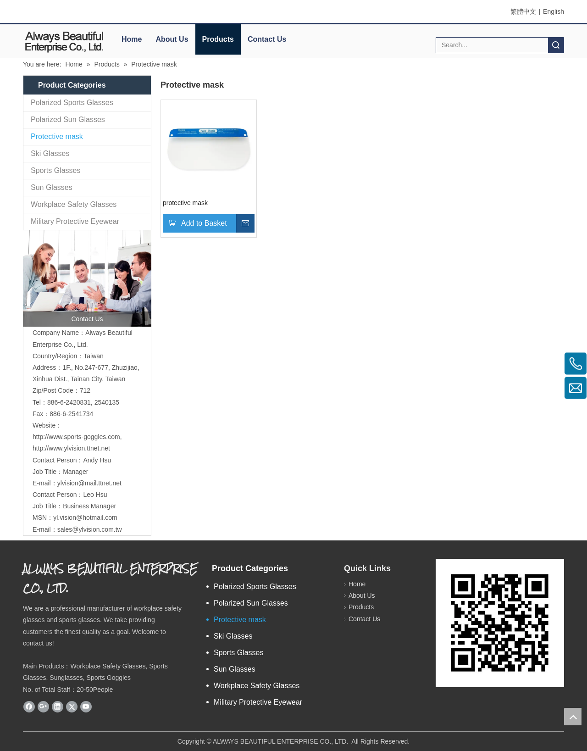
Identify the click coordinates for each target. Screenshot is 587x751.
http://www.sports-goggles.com (76, 436)
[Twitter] (72, 706)
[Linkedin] (57, 706)
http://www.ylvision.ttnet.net (71, 448)
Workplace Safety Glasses (73, 204)
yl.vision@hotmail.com (85, 517)
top (572, 716)
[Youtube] (86, 706)
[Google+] (43, 706)
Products (218, 39)
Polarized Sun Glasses (68, 119)
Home (132, 39)
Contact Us (267, 39)
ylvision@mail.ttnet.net (89, 483)
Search (556, 45)
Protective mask (57, 136)
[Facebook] (29, 706)
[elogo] (64, 41)
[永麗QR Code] (500, 623)
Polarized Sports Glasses (72, 102)
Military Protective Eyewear (75, 221)
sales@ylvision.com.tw (89, 529)
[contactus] (87, 278)
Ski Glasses (50, 153)
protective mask (185, 202)
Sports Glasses (55, 170)
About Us (171, 39)
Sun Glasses (51, 187)
